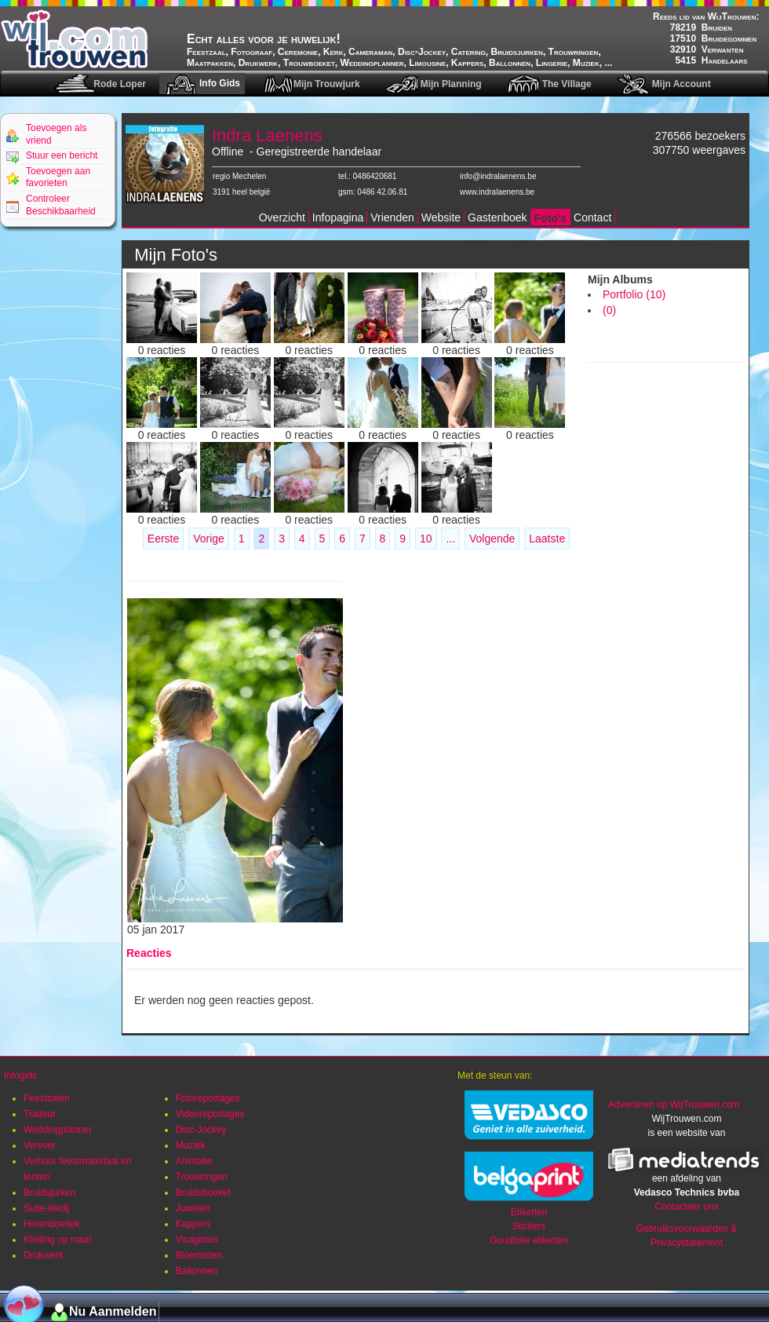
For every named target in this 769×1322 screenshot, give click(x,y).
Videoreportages (210, 1113)
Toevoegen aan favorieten (58, 177)
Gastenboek (497, 217)
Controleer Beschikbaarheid (61, 205)
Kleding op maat (58, 1239)
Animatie (194, 1161)
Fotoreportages (207, 1098)
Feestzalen (47, 1098)
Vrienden (392, 217)
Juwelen (193, 1208)
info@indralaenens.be (498, 176)
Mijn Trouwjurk (326, 84)
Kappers (193, 1223)
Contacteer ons (686, 1206)
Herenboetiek (51, 1223)
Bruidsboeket (203, 1192)
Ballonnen (196, 1270)
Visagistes (197, 1239)
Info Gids (219, 83)
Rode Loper (119, 84)
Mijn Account (681, 84)
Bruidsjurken (50, 1192)
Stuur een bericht (61, 155)
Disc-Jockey (201, 1129)
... (450, 538)
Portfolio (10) (634, 294)
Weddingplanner (58, 1129)
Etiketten (529, 1212)
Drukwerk (44, 1255)
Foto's (550, 218)
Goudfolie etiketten (529, 1240)
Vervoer (40, 1145)
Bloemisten (199, 1255)
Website (441, 217)
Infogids (20, 1075)
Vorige (208, 538)
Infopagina (337, 217)
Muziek (191, 1145)
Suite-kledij (47, 1208)
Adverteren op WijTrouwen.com (674, 1104)
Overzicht (282, 217)
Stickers (529, 1226)
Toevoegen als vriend (56, 134)
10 (426, 538)
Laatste (547, 538)
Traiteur (40, 1113)
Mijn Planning (451, 84)
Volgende (492, 538)
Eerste (163, 538)
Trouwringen (202, 1176)
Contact (592, 217)
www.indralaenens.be (497, 192)
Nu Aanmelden (112, 1311)
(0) (609, 310)
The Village (567, 84)
